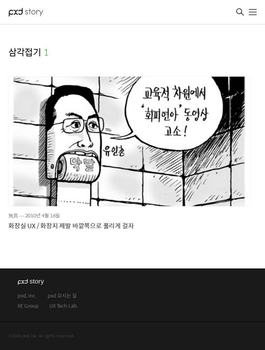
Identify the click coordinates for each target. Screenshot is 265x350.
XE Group (28, 306)
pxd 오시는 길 (62, 296)
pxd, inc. (27, 296)
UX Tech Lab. (63, 306)
